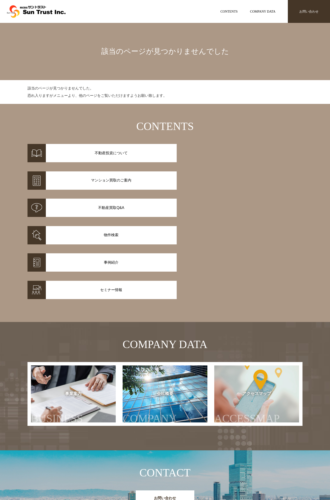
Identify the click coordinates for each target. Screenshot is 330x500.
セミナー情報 (231, 464)
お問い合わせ (309, 11)
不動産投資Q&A (176, 470)
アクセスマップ (256, 306)
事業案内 (57, 306)
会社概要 (154, 306)
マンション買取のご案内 (182, 464)
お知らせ (227, 458)
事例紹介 (130, 464)
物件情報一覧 (133, 458)
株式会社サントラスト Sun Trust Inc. (64, 447)
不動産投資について (179, 458)
